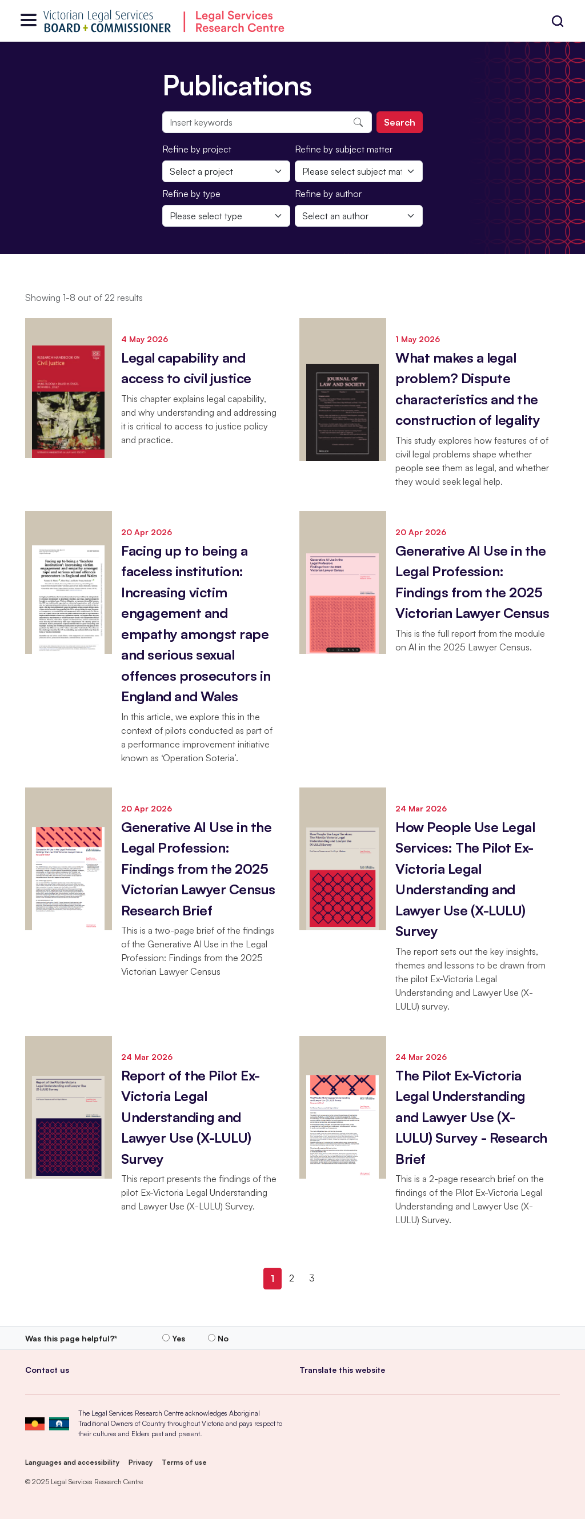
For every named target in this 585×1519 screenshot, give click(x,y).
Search (399, 122)
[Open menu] (28, 21)
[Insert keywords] (267, 122)
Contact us (47, 1370)
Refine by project (196, 149)
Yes (178, 1338)
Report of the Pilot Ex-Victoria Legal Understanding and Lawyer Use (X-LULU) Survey (190, 1117)
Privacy (141, 1462)
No (223, 1338)
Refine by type (191, 193)
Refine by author (328, 193)
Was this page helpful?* (71, 1338)
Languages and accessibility (72, 1462)
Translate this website (342, 1370)
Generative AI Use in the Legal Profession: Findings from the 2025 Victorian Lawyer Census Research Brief (198, 868)
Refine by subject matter (343, 149)
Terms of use (184, 1462)
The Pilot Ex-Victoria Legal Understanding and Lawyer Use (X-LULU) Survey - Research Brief (471, 1117)
